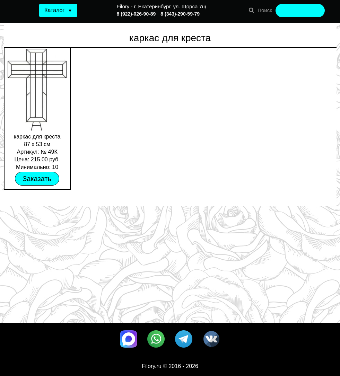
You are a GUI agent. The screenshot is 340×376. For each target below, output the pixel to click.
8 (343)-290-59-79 (180, 14)
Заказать (37, 178)
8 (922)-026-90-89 (136, 14)
